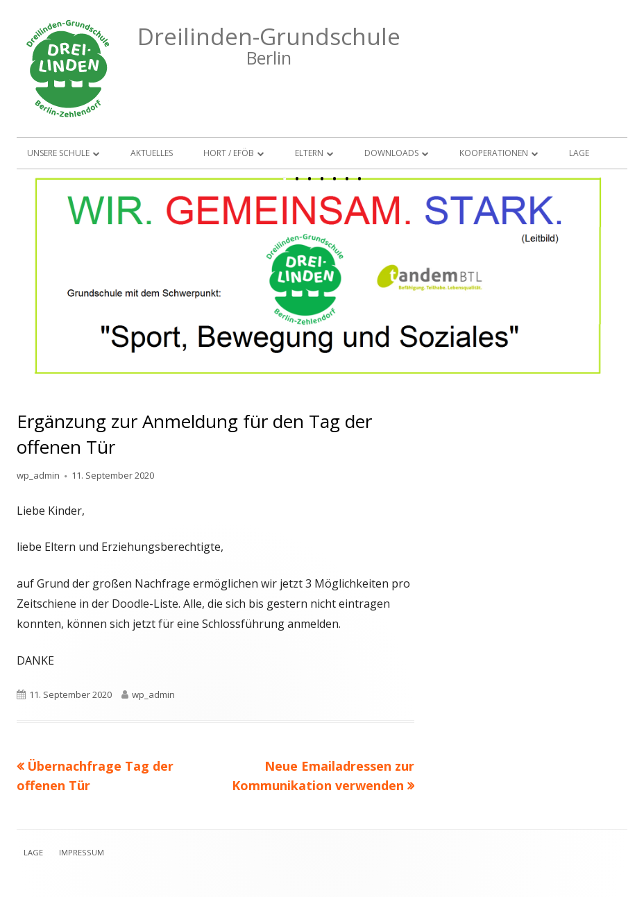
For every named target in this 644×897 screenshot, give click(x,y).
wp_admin (38, 475)
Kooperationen (493, 153)
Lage (579, 153)
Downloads (391, 153)
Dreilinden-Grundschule (268, 36)
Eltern (309, 153)
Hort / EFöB (228, 153)
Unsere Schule (58, 153)
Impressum (81, 852)
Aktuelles (151, 153)
